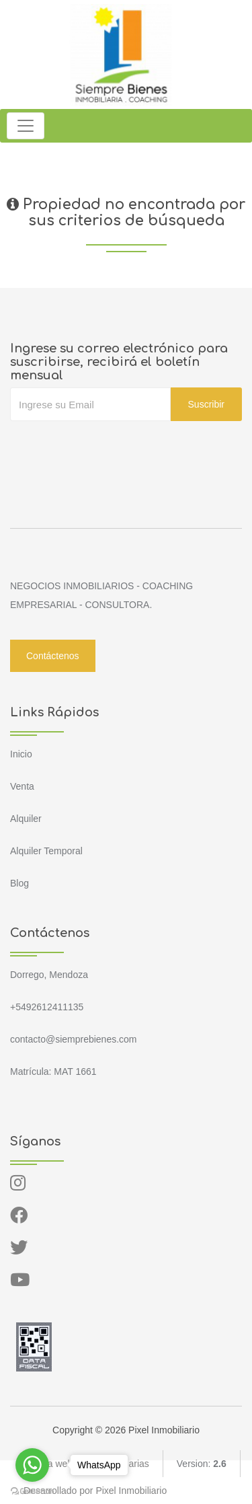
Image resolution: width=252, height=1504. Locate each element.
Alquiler (26, 818)
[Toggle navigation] (25, 125)
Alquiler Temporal (46, 850)
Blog (19, 883)
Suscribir (206, 404)
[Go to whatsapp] (32, 1465)
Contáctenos (52, 655)
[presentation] (112, 448)
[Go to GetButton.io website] (32, 1491)
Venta (22, 786)
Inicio (21, 754)
